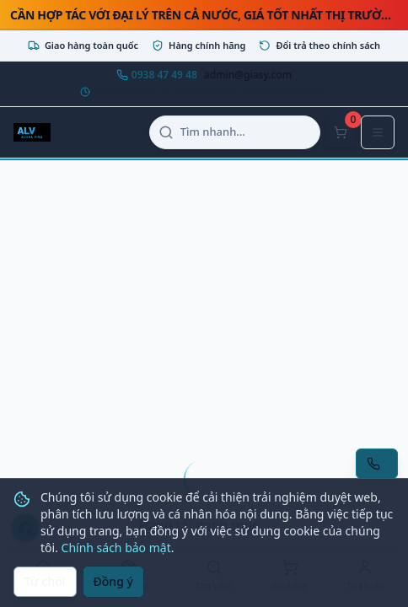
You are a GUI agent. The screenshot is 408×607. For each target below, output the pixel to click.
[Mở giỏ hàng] (340, 132)
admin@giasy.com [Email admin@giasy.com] (248, 75)
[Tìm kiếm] (214, 576)
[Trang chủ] (43, 576)
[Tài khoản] (365, 576)
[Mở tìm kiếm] (234, 132)
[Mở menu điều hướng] (378, 132)
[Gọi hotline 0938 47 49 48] (156, 75)
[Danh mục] (129, 576)
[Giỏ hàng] (290, 576)
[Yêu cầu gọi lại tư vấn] (377, 464)
